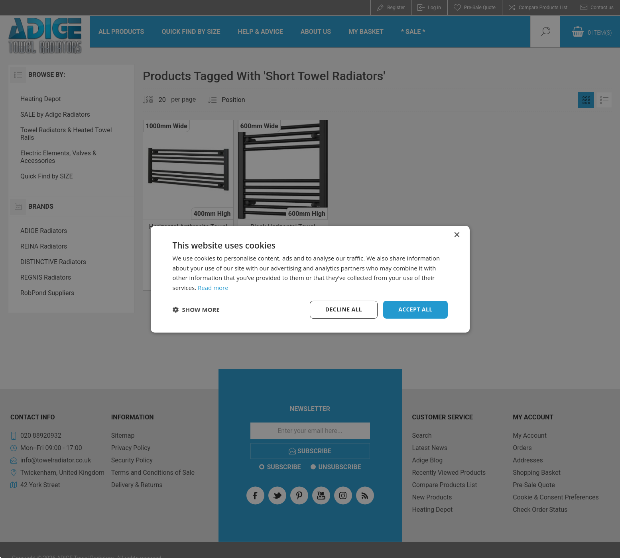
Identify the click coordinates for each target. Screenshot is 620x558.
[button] (196, 309)
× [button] (457, 235)
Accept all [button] (415, 309)
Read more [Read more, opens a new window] (213, 288)
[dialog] (310, 278)
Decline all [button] (343, 309)
